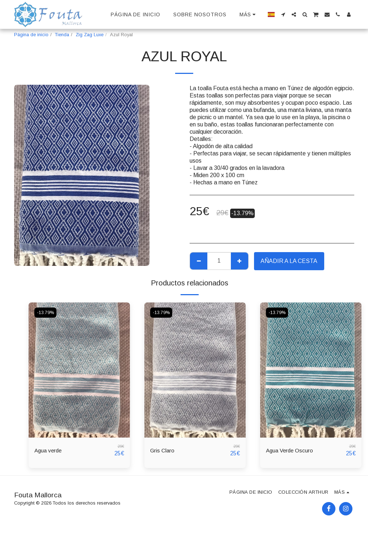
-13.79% (46, 312)
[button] (283, 14)
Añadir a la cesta (289, 261)
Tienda (62, 34)
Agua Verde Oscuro (291, 450)
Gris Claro (162, 450)
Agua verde (49, 450)
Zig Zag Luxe (89, 34)
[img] (79, 370)
